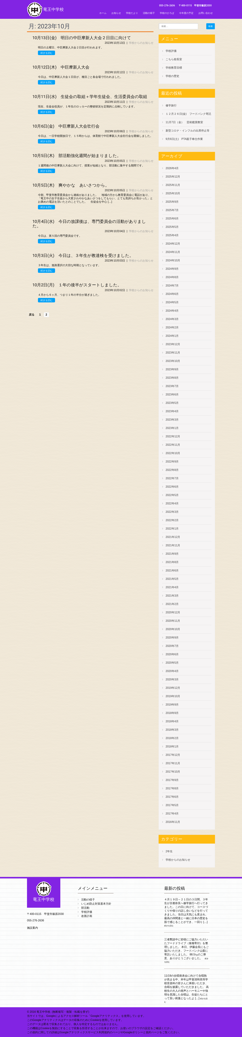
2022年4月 (172, 503)
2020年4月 (172, 671)
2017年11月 (173, 763)
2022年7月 (172, 478)
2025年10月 (173, 193)
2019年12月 (173, 687)
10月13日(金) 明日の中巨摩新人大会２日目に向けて (81, 37)
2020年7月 (172, 645)
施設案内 (32, 927)
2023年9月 (172, 369)
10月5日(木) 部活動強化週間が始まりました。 (76, 155)
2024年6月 (172, 293)
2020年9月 (172, 637)
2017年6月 (172, 796)
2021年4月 (172, 587)
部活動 (85, 907)
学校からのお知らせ (141, 42)
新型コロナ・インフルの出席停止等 (187, 130)
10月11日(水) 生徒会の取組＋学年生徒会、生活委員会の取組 (89, 96)
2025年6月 (172, 218)
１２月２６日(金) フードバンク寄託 (188, 113)
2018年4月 (172, 721)
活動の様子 (149, 13)
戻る (31, 314)
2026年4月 (172, 168)
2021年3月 (172, 595)
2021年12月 (173, 537)
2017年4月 (172, 813)
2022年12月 (173, 436)
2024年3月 (172, 319)
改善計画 (86, 916)
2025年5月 (172, 226)
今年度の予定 (186, 13)
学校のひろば (167, 13)
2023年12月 (173, 344)
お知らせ (116, 13)
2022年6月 (172, 486)
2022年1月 (172, 528)
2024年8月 (172, 277)
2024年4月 (172, 310)
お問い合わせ (205, 13)
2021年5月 (172, 578)
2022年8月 (172, 469)
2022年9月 (172, 461)
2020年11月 (173, 620)
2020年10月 (173, 629)
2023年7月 (172, 386)
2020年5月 (172, 662)
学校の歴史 (172, 76)
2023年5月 (172, 402)
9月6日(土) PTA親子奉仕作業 (184, 139)
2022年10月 (173, 453)
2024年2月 (172, 327)
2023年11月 (173, 352)
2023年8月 (172, 377)
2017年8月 (172, 788)
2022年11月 (173, 444)
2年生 (169, 851)
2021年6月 (172, 570)
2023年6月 (172, 394)
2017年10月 (173, 771)
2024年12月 (173, 243)
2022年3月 (172, 511)
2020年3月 (172, 679)
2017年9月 (172, 780)
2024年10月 (173, 260)
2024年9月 (172, 268)
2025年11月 (173, 185)
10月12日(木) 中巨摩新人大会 (60, 67)
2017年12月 (173, 754)
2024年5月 (172, 302)
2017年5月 (172, 805)
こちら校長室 (174, 59)
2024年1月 (172, 335)
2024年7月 (172, 285)
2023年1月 (172, 428)
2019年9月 (172, 704)
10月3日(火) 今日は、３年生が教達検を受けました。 (82, 255)
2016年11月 (173, 821)
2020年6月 (172, 654)
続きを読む (46, 52)
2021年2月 (172, 604)
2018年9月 (172, 713)
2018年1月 (172, 746)
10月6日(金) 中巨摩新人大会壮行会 (65, 126)
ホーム (102, 13)
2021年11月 (173, 545)
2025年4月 (172, 235)
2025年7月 (172, 210)
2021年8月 (172, 562)
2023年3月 (172, 419)
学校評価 (171, 50)
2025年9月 (172, 201)
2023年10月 (173, 361)
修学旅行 (171, 105)
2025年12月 (173, 176)
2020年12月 (173, 612)
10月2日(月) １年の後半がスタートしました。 (77, 285)
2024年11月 (173, 252)
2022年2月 (172, 520)
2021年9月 (172, 553)
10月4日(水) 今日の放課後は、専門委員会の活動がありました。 (89, 223)
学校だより (132, 13)
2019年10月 (173, 696)
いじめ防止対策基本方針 (96, 903)
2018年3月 (172, 729)
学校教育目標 (174, 67)
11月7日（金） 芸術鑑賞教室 (184, 122)
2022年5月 (172, 495)
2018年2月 (172, 738)
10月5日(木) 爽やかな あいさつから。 (70, 185)
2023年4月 (172, 411)
